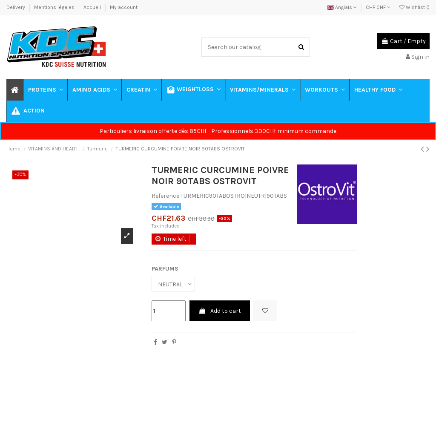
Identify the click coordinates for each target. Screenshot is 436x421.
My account (124, 7)
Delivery (16, 7)
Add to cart (219, 310)
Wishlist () (414, 7)
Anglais (342, 7)
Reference (165, 195)
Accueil (92, 7)
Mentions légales (55, 7)
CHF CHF (378, 7)
